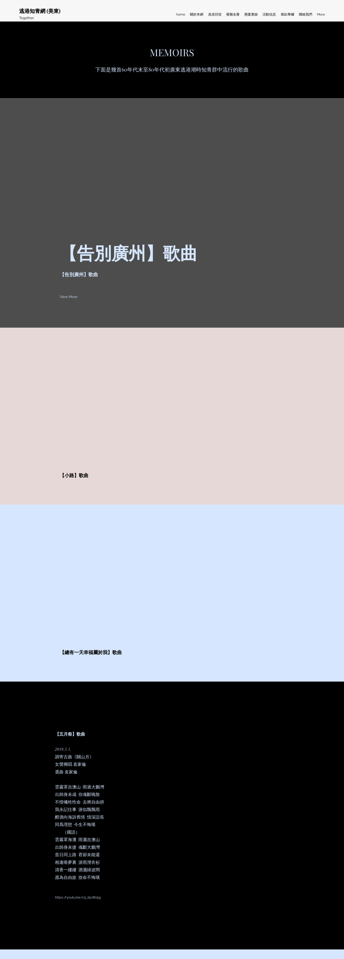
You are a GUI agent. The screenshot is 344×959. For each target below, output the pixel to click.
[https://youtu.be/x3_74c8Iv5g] (78, 897)
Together (26, 18)
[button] (68, 296)
